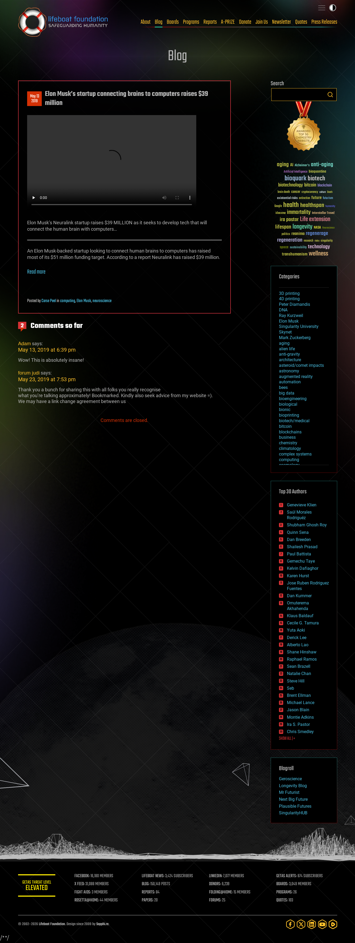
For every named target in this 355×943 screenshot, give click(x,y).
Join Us (262, 22)
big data (286, 393)
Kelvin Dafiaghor (302, 568)
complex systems (295, 454)
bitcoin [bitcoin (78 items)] (310, 185)
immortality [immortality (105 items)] (299, 212)
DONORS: (215, 884)
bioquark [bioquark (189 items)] (295, 178)
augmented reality (296, 376)
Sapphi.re (102, 924)
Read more (36, 272)
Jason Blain (298, 709)
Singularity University (299, 326)
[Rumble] (333, 924)
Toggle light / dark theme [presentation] (332, 7)
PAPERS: (147, 900)
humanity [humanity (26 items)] (330, 206)
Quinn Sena (298, 532)
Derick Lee (296, 637)
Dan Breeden (299, 539)
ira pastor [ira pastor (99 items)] (289, 220)
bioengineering (293, 398)
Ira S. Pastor (298, 724)
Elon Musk (84, 301)
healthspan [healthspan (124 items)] (312, 205)
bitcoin (285, 426)
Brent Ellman (299, 695)
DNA (283, 309)
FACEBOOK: (82, 876)
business (287, 437)
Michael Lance (300, 702)
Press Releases (324, 22)
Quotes (301, 22)
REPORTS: (148, 892)
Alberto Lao (297, 644)
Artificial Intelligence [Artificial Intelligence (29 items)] (295, 172)
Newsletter (281, 22)
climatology (290, 448)
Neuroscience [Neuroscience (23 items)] (328, 228)
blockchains (290, 431)
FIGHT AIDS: (82, 892)
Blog (158, 22)
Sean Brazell (298, 666)
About (146, 22)
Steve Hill (295, 681)
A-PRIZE (228, 22)
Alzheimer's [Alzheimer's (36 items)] (302, 166)
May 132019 (34, 99)
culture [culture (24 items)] (322, 192)
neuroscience (102, 301)
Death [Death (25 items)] (329, 192)
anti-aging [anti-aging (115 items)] (322, 164)
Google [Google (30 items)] (278, 206)
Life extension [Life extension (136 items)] (315, 219)
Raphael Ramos (302, 659)
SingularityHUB (293, 812)
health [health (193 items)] (291, 205)
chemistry (288, 442)
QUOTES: (282, 900)
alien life (287, 348)
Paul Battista (299, 553)
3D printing (289, 293)
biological (288, 404)
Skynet (285, 332)
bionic (284, 409)
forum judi (29, 373)
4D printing (289, 298)
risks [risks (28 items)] (317, 240)
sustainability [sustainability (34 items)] (298, 248)
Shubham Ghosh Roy (307, 524)
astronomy (289, 370)
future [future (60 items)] (316, 197)
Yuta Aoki (296, 630)
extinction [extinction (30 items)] (304, 198)
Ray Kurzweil (291, 315)
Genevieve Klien (301, 504)
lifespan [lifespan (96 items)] (283, 227)
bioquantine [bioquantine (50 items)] (317, 171)
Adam (24, 343)
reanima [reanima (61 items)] (297, 233)
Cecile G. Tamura (303, 622)
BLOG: (145, 884)
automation (290, 381)
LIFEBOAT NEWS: (153, 876)
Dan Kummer (299, 595)
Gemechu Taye (301, 561)
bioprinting (289, 415)
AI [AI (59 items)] (291, 165)
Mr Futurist (289, 792)
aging (284, 343)
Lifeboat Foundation (52, 924)
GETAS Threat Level (36, 886)
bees (283, 387)
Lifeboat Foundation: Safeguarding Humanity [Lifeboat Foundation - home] (63, 22)
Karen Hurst (298, 575)
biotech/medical (294, 420)
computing (67, 301)
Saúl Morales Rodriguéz (299, 515)
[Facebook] (290, 924)
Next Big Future (293, 799)
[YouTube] (322, 924)
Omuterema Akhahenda (298, 605)
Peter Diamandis (294, 304)
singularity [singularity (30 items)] (327, 241)
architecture (290, 359)
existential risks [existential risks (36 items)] (287, 198)
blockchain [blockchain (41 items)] (325, 186)
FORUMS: (215, 900)
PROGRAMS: (284, 892)
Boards (173, 22)
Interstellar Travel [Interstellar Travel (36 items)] (323, 213)
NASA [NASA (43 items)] (317, 228)
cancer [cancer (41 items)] (295, 192)
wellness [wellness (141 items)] (318, 253)
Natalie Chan (299, 673)
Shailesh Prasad (302, 546)
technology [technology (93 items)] (319, 247)
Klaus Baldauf (300, 615)
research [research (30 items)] (308, 241)
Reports (210, 22)
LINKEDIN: (215, 876)
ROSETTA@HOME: (86, 900)
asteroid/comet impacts (301, 365)
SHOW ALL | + (287, 738)
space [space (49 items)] (284, 247)
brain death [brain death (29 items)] (284, 192)
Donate (245, 22)
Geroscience (290, 778)
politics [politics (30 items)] (286, 234)
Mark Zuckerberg (295, 337)
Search (330, 94)
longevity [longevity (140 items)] (302, 226)
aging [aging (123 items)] (283, 164)
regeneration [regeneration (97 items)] (289, 240)
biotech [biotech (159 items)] (316, 178)
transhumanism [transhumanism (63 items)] (294, 254)
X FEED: (79, 884)
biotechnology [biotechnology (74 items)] (290, 185)
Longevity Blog (293, 785)
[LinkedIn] (311, 924)
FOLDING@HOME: (221, 892)
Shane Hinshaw (301, 652)
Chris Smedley (300, 731)
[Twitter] (301, 924)
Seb (290, 688)
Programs (191, 22)
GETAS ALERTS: (286, 876)
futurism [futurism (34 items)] (328, 198)
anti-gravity (289, 354)
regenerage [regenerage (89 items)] (317, 234)
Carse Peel (48, 301)
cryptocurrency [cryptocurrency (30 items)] (310, 192)
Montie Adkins (300, 717)
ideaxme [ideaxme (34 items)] (280, 213)
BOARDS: (282, 884)
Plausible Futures (295, 806)
